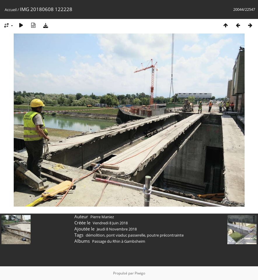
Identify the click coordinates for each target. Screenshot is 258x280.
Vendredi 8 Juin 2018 (110, 223)
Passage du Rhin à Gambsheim (118, 241)
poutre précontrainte (165, 235)
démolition (95, 235)
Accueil (11, 9)
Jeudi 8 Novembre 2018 (117, 229)
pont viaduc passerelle (125, 235)
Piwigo (140, 273)
